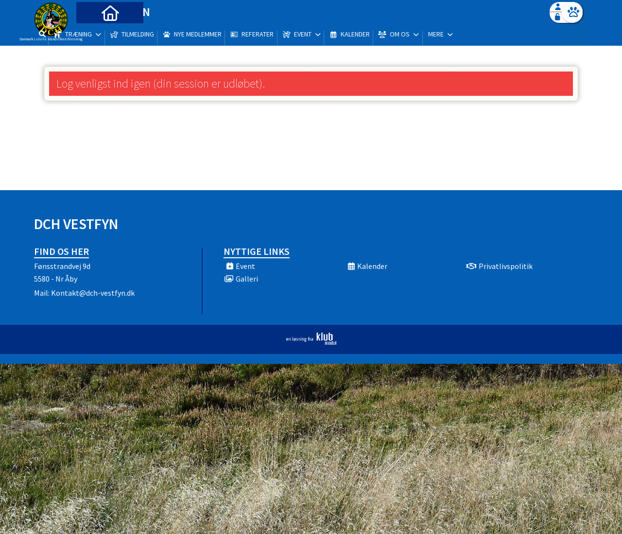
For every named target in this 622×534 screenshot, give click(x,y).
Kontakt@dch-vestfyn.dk (93, 293)
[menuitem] (94, 33)
